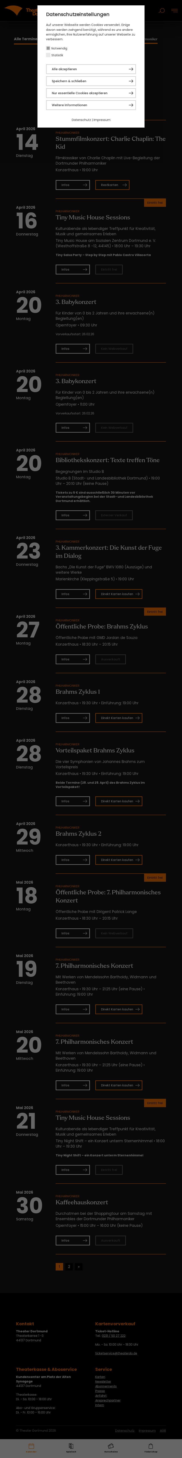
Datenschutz (81, 120)
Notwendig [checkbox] (59, 48)
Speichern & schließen (69, 81)
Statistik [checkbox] (57, 55)
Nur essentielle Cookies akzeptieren (79, 93)
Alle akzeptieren (64, 69)
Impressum (102, 120)
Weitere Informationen (69, 105)
